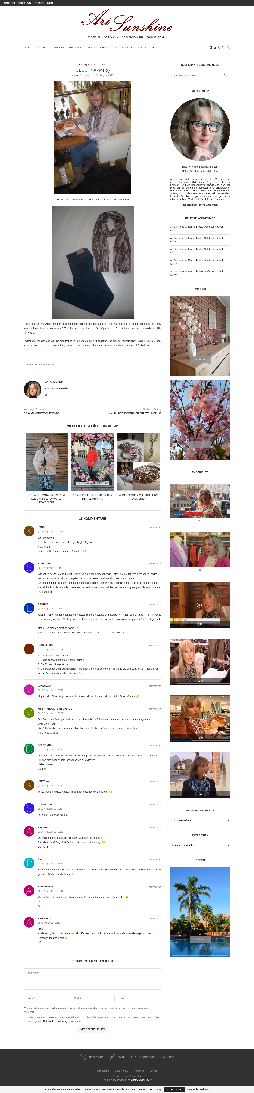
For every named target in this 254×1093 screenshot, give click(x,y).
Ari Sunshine (83, 75)
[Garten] (200, 420)
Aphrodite (45, 918)
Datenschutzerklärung (55, 1021)
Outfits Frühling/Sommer (40, 365)
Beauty (142, 47)
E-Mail (50, 3)
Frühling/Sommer (87, 64)
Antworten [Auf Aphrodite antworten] (155, 919)
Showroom (45, 804)
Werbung (39, 3)
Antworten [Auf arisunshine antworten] (155, 887)
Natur (154, 47)
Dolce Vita (45, 745)
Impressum (9, 3)
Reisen (126, 47)
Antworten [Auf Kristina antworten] (155, 782)
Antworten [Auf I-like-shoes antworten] (155, 646)
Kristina (43, 781)
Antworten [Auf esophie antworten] (155, 605)
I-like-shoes (45, 645)
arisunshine (46, 886)
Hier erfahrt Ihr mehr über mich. (199, 204)
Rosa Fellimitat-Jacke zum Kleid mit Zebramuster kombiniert (47, 499)
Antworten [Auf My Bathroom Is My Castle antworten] (155, 709)
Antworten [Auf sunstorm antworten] (155, 564)
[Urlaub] (200, 912)
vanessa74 (44, 686)
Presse (104, 47)
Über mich (41, 47)
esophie (43, 604)
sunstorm (44, 563)
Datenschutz (24, 3)
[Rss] (223, 47)
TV (115, 47)
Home (27, 47)
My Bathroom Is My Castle (55, 709)
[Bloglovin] (219, 47)
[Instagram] (211, 47)
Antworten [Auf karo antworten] (155, 528)
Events (90, 47)
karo (41, 527)
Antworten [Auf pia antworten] (155, 860)
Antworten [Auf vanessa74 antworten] (155, 686)
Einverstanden (174, 1089)
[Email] (215, 47)
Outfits (57, 47)
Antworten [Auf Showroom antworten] (155, 805)
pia (40, 859)
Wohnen (74, 47)
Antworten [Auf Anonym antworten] (155, 828)
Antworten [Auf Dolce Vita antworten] (155, 746)
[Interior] (200, 336)
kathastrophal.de (140, 1080)
